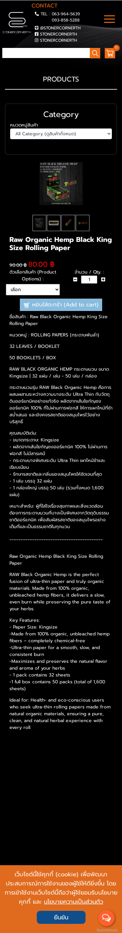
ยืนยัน (61, 917)
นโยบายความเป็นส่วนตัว (73, 901)
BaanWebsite (106, 930)
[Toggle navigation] (109, 20)
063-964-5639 (66, 14)
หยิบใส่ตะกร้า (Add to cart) (61, 321)
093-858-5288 (66, 20)
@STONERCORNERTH (60, 28)
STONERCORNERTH (58, 34)
